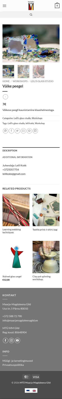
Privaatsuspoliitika (13, 364)
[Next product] (5, 96)
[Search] (31, 15)
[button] (4, 6)
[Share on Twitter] (17, 131)
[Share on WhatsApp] (5, 131)
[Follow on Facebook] (5, 340)
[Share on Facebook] (11, 131)
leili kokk (30, 123)
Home (6, 81)
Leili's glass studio (42, 81)
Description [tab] (9, 150)
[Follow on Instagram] (11, 340)
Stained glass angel (11, 276)
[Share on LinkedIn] (35, 131)
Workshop (40, 123)
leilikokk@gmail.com (13, 173)
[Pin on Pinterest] (29, 131)
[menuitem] (28, 390)
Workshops (20, 81)
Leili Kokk (20, 165)
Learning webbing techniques (11, 231)
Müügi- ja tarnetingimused (17, 360)
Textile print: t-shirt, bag (45, 229)
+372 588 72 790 (12, 316)
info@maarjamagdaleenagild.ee (20, 320)
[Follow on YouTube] (17, 340)
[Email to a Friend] (23, 131)
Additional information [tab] (17, 157)
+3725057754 (10, 169)
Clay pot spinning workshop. (41, 278)
